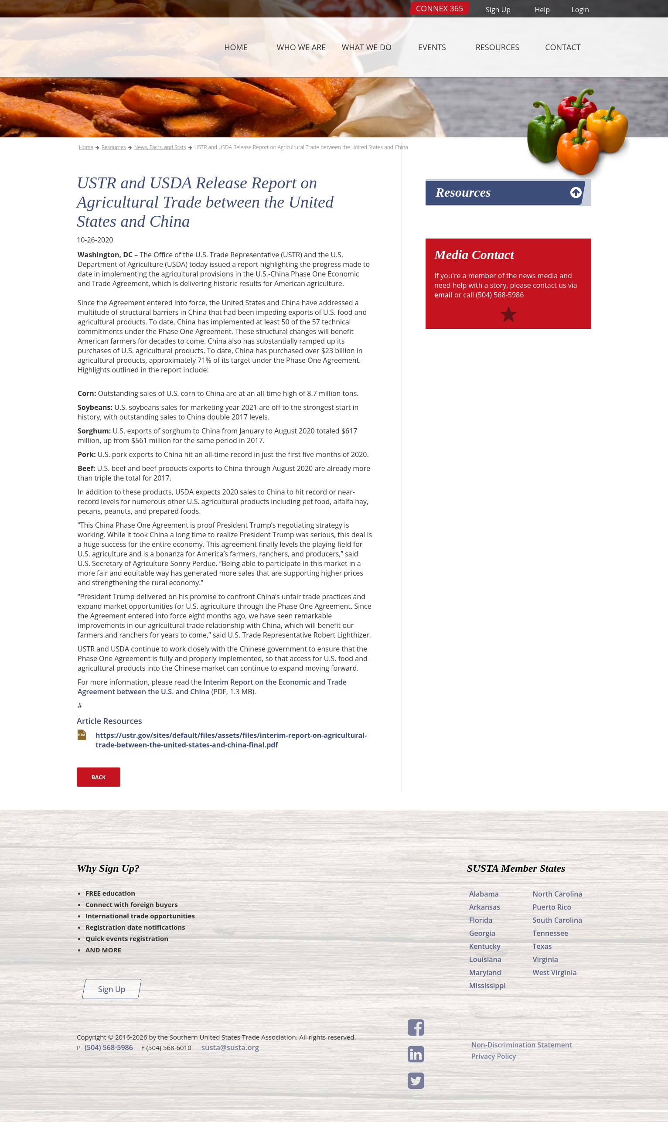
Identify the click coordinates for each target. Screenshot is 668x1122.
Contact (562, 47)
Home (235, 47)
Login (580, 9)
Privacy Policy (494, 1056)
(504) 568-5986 (109, 1047)
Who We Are (301, 47)
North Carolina (558, 894)
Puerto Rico (552, 907)
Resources (497, 47)
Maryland (485, 972)
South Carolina (558, 920)
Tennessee (551, 933)
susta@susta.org (229, 1047)
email (443, 295)
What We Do (367, 47)
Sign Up (498, 9)
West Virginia (555, 972)
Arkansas (484, 907)
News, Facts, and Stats (160, 147)
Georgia (482, 933)
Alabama (484, 894)
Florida (480, 920)
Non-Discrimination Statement (522, 1045)
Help (542, 9)
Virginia (546, 959)
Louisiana (485, 959)
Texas (542, 946)
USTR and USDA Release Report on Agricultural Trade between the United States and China (301, 147)
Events (432, 47)
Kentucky (485, 946)
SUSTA (130, 47)
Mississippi (487, 985)
